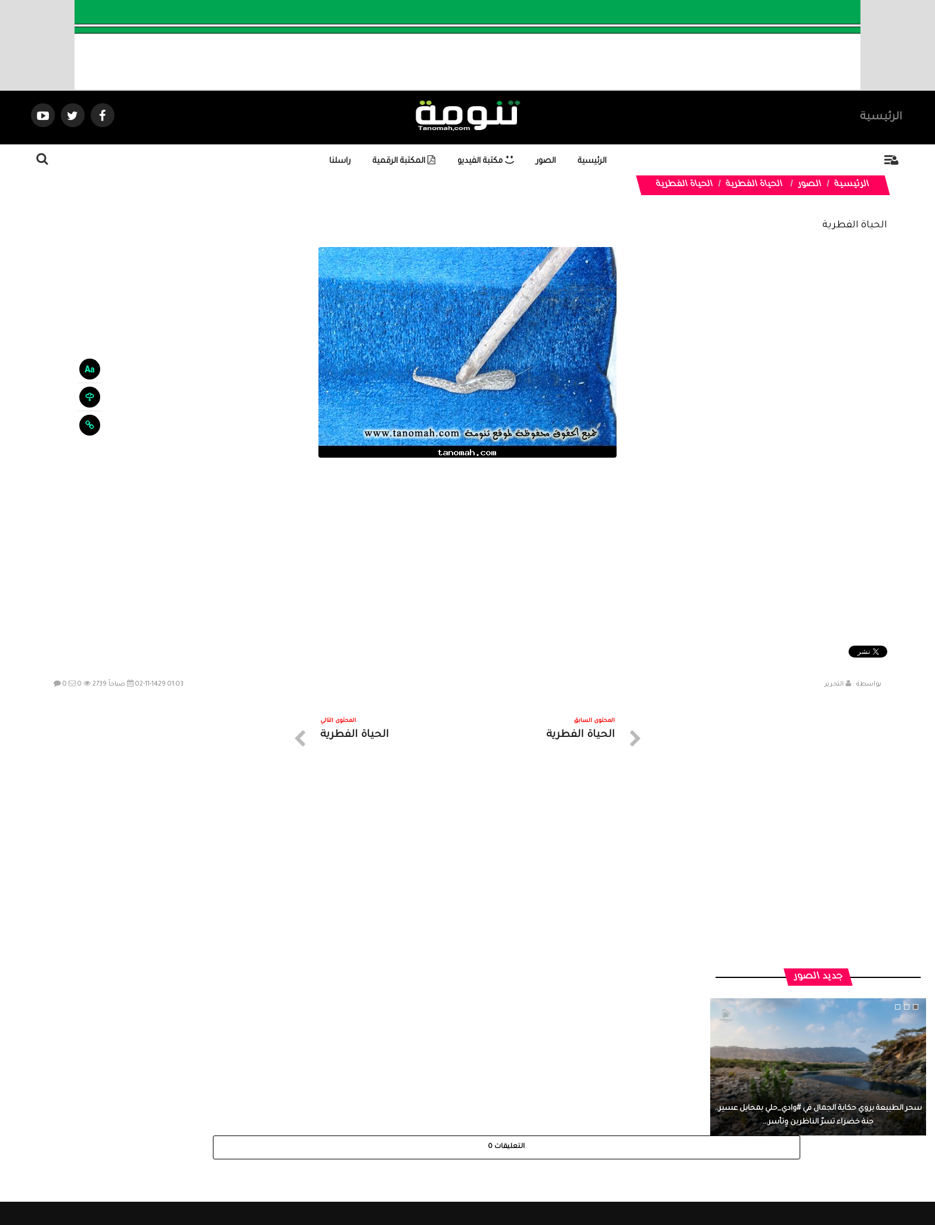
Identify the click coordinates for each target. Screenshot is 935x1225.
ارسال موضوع (357, 1118)
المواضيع (544, 1118)
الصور (546, 161)
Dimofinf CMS (477, 1176)
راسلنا (340, 161)
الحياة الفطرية (754, 185)
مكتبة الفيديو (485, 161)
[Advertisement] (467, 553)
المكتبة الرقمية (404, 161)
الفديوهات (497, 1118)
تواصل (408, 1118)
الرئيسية (881, 118)
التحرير (834, 684)
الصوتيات (449, 1118)
